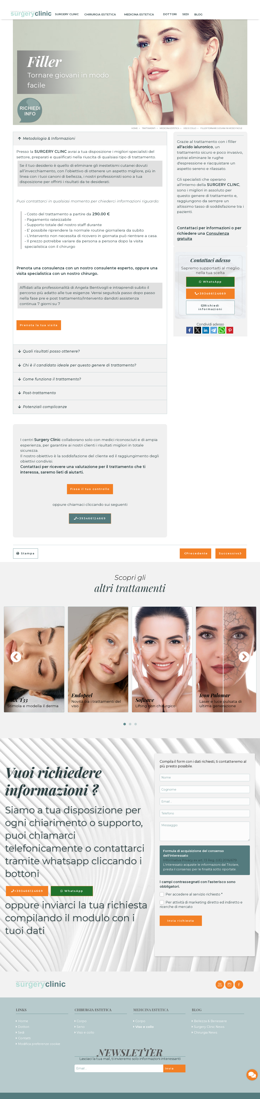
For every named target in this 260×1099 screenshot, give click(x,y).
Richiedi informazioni (210, 307)
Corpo (82, 1021)
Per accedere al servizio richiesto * (191, 894)
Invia (169, 1068)
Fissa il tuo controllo (90, 489)
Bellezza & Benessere (210, 1021)
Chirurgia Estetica (101, 14)
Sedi (185, 14)
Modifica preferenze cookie (39, 1044)
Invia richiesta (180, 920)
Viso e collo (85, 1032)
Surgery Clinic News (209, 1027)
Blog (199, 14)
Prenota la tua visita (39, 325)
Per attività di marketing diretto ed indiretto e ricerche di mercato (201, 904)
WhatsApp (210, 281)
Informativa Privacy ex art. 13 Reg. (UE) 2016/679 (200, 860)
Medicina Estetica (141, 14)
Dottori (170, 14)
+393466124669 (90, 518)
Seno (81, 1027)
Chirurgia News (205, 1032)
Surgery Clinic (67, 14)
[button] (90, 139)
